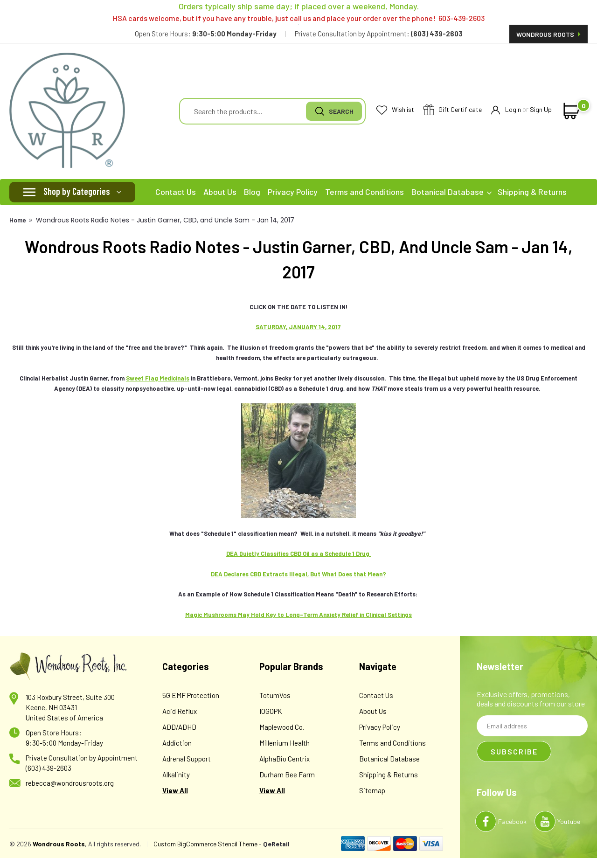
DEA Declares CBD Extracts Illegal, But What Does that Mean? (298, 574)
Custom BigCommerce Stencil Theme (205, 844)
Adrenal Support (186, 758)
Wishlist (395, 109)
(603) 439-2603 (48, 768)
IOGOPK (270, 711)
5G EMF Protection (190, 695)
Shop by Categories (76, 191)
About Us (219, 192)
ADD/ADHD (179, 727)
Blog (252, 192)
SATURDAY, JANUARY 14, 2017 (298, 327)
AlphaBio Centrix (284, 758)
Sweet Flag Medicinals (157, 378)
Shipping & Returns (532, 192)
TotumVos (275, 695)
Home (17, 220)
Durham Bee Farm (287, 774)
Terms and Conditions (364, 192)
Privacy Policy (293, 192)
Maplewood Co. (281, 727)
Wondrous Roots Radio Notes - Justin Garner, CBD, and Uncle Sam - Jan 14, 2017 (165, 220)
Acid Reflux (179, 711)
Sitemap (372, 790)
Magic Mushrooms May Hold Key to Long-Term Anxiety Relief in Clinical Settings (298, 614)
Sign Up (541, 109)
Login (506, 109)
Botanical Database (451, 192)
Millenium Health (284, 743)
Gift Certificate (452, 110)
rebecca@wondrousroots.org (70, 783)
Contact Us (175, 192)
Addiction (177, 743)
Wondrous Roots (548, 34)
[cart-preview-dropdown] (569, 111)
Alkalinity (176, 774)
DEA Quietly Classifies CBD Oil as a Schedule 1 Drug (298, 553)
